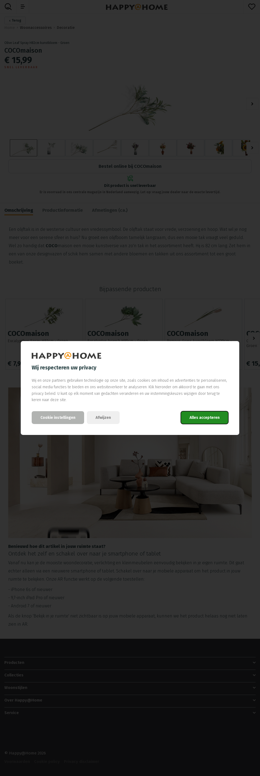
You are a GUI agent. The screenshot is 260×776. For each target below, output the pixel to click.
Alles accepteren (205, 417)
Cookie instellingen (57, 417)
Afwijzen (103, 417)
